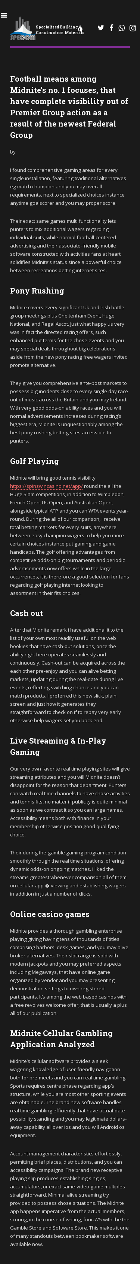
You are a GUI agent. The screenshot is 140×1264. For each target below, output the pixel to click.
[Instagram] (133, 28)
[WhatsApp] (101, 28)
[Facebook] (111, 27)
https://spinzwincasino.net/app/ (46, 486)
